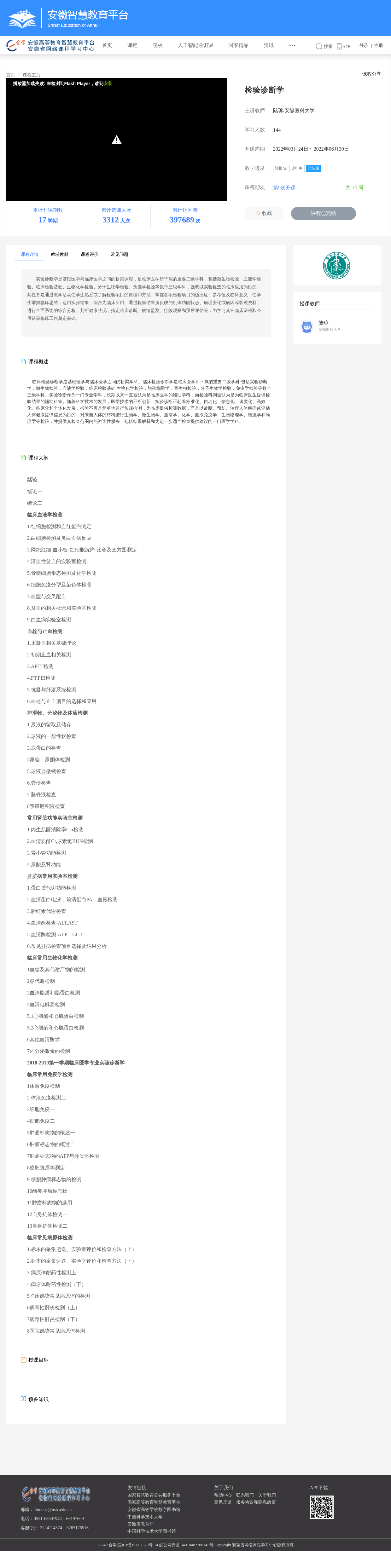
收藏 (264, 213)
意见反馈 (223, 1502)
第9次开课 (289, 188)
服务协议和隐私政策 (256, 1502)
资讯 (269, 45)
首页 (107, 45)
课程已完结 (323, 213)
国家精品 (238, 45)
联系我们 (245, 1495)
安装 (107, 83)
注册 (378, 45)
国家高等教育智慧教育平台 (153, 1502)
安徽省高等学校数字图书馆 (153, 1509)
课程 (132, 45)
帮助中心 (223, 1495)
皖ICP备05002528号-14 (138, 1544)
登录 (363, 45)
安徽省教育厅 (140, 1524)
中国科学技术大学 (145, 1516)
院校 (158, 45)
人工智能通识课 (195, 45)
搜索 (326, 46)
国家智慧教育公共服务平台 (153, 1495)
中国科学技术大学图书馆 (151, 1531)
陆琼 (323, 323)
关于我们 (267, 1495)
